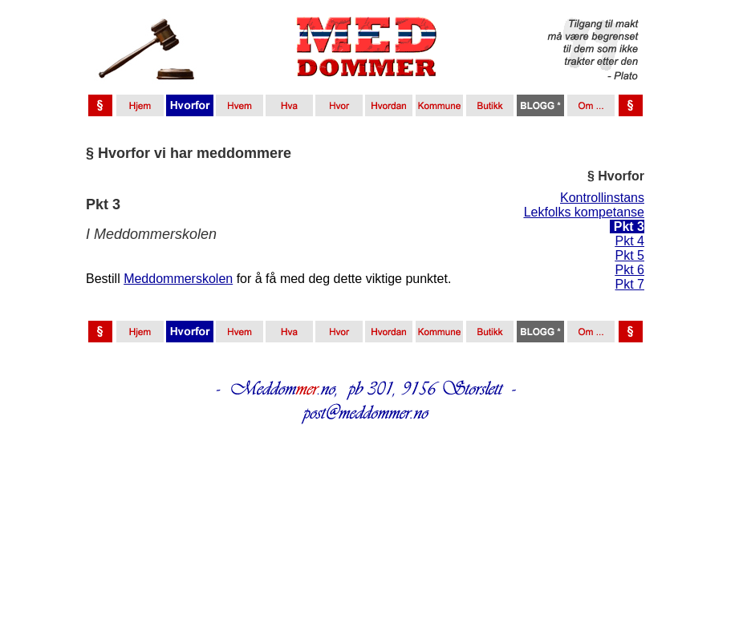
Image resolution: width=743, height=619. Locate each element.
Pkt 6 (629, 270)
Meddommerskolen (178, 278)
